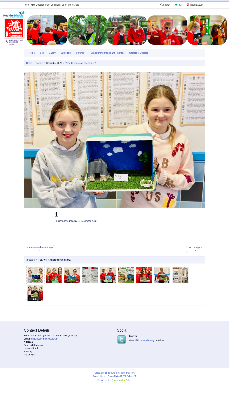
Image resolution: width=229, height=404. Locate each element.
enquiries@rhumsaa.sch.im (44, 338)
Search (165, 5)
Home (32, 53)
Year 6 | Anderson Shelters (78, 63)
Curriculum (66, 53)
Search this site (99, 376)
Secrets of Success (138, 53)
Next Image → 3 (196, 249)
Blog (41, 53)
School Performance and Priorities (108, 53)
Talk (180, 5)
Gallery (52, 53)
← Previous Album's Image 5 (39, 249)
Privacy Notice (114, 376)
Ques (122, 380)
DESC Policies (128, 376)
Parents (81, 53)
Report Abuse (197, 5)
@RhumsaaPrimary (144, 340)
